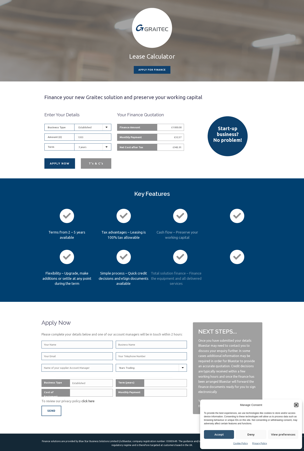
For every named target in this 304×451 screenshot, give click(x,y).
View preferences (283, 434)
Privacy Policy (259, 443)
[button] (296, 405)
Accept (219, 434)
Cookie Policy (240, 443)
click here (87, 401)
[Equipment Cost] (93, 137)
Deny (251, 434)
